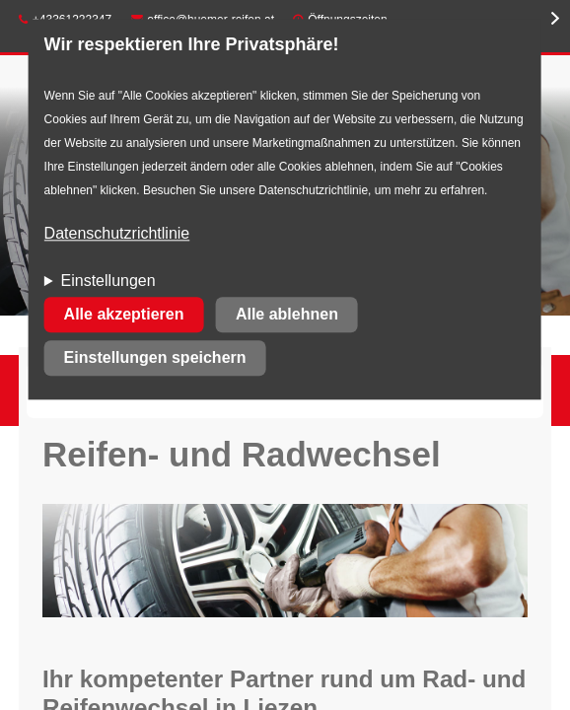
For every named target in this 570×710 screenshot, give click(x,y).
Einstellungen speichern (155, 358)
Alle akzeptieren (124, 315)
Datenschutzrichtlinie (117, 234)
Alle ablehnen (287, 315)
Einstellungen (108, 281)
